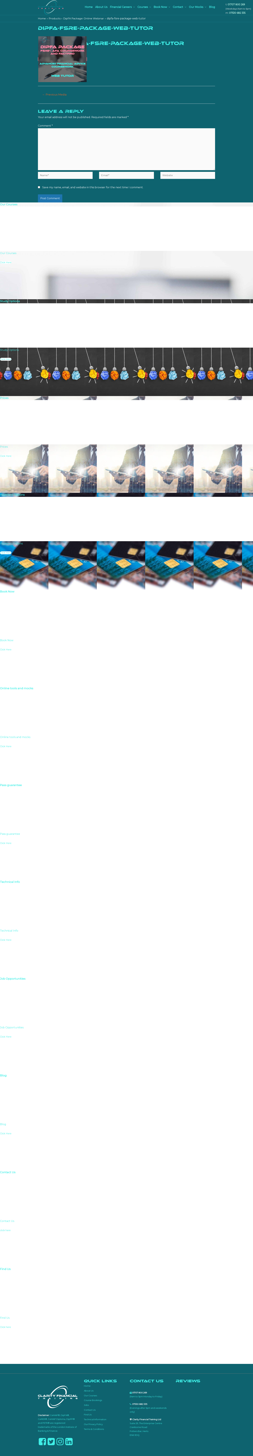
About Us (101, 7)
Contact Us (90, 1410)
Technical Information (95, 1420)
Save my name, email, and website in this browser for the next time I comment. (92, 188)
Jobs (86, 1406)
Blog (212, 7)
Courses (142, 7)
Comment (45, 125)
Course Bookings (93, 1401)
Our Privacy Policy (93, 1425)
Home (89, 7)
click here (5, 1231)
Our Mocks (196, 7)
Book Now (160, 7)
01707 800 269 (236, 4)
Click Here (5, 263)
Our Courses (90, 1396)
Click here (5, 1327)
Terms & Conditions (94, 1429)
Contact (178, 7)
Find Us (87, 1415)
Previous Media (54, 94)
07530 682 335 (237, 12)
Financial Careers (121, 7)
